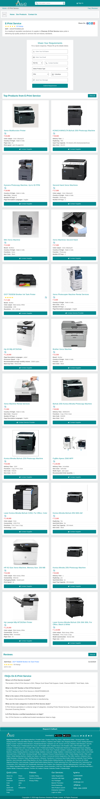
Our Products (23, 14)
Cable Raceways (12, 758)
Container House (19, 749)
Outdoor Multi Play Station (54, 739)
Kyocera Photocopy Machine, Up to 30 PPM (22, 185)
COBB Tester (21, 754)
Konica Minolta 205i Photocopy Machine (69, 567)
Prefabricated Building (47, 747)
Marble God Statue (33, 756)
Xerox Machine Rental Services (17, 404)
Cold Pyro (59, 766)
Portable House (16, 745)
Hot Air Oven (38, 749)
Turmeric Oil (33, 768)
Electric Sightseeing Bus (71, 764)
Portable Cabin (40, 739)
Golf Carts (82, 764)
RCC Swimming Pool (21, 764)
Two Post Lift (79, 760)
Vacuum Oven (29, 749)
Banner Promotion (57, 783)
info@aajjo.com (79, 782)
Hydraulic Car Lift (52, 743)
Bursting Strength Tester (34, 754)
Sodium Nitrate (11, 768)
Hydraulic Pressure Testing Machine (53, 754)
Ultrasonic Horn (85, 756)
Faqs (8, 792)
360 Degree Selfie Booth (70, 766)
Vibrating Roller (80, 739)
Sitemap (9, 778)
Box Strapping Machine (69, 741)
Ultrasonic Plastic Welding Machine (28, 758)
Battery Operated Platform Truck (19, 766)
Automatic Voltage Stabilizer (54, 752)
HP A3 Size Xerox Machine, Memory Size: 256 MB (24, 567)
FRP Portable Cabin (80, 745)
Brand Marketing (57, 785)
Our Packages (56, 780)
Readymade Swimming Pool (37, 764)
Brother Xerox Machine (62, 349)
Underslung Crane (70, 752)
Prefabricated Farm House (30, 745)
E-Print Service (13, 8)
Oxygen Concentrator (36, 766)
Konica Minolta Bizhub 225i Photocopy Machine (23, 458)
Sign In (80, 3)
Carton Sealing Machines (84, 741)
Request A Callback (50, 729)
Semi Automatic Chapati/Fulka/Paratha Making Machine (36, 762)
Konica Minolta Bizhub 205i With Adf (67, 513)
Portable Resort (55, 745)
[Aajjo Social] (81, 735)
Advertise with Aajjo (58, 778)
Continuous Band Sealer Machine (65, 758)
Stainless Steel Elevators (78, 743)
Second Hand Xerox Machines (65, 185)
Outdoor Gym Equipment (54, 764)
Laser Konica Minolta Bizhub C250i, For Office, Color (25, 513)
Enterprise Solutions (58, 790)
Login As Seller (56, 792)
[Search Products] (36, 2)
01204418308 (78, 775)
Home (4, 8)
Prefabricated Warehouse (63, 747)
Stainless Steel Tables (54, 741)
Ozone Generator (49, 766)
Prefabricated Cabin (20, 747)
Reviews (95, 8)
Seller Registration (58, 776)
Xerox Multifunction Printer (15, 130)
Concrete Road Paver (85, 766)
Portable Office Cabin (33, 747)
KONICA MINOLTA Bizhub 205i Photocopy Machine (74, 130)
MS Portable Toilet (44, 745)
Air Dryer (39, 760)
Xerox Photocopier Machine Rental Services (71, 294)
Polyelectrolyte (65, 768)
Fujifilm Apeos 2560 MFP (63, 458)
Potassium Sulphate (23, 768)
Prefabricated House (78, 747)
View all (92, 95)
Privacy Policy (33, 780)
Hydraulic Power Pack (73, 749)
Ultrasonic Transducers (47, 758)
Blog (8, 785)
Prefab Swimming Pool (61, 762)
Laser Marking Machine (28, 739)
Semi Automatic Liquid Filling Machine (24, 760)
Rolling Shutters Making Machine (53, 760)
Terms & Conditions (35, 778)
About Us (10, 776)
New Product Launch (58, 787)
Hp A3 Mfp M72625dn (13, 349)
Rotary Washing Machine (20, 752)
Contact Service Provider (74, 313)
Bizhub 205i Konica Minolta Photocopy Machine (72, 404)
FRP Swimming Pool (75, 762)
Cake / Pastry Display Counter (74, 754)
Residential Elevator (40, 743)
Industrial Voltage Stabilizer (37, 752)
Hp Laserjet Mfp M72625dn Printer (18, 622)
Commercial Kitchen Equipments (57, 756)
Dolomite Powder (55, 768)
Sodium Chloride (43, 768)
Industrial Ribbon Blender (25, 741)
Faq (89, 8)
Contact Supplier (25, 149)
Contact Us (34, 14)
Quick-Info (10, 787)
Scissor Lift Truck (64, 743)
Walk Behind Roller (68, 739)
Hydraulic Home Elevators (25, 743)
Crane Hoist (89, 752)
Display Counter (11, 743)
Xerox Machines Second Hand (65, 239)
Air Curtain (42, 756)
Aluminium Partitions (40, 741)
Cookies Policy (34, 776)
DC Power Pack (48, 749)
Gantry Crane (81, 752)
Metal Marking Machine (19, 756)
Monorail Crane (12, 754)
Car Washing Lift (69, 760)
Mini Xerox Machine (12, 239)
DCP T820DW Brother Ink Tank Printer (19, 294)
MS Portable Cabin (67, 745)
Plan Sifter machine (74, 756)
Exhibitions (10, 790)
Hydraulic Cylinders (60, 749)
